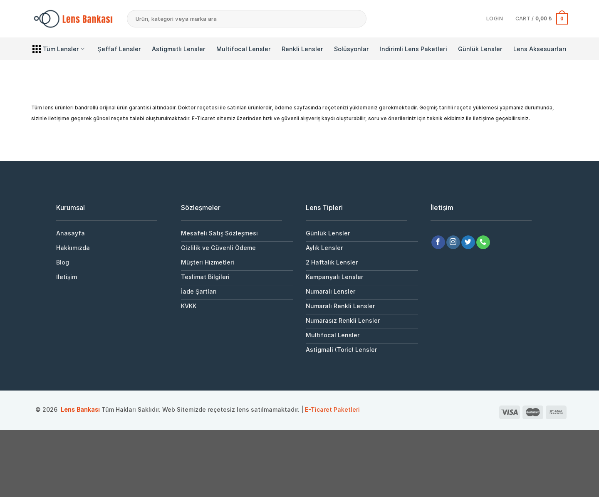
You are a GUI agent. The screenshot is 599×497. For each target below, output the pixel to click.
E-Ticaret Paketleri (332, 409)
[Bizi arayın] (483, 242)
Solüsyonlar (351, 48)
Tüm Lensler (58, 49)
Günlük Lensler (480, 48)
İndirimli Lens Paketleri (413, 48)
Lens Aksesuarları (540, 48)
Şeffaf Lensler (119, 48)
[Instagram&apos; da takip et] (453, 242)
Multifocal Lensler (243, 48)
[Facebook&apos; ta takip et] (438, 242)
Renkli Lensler (302, 48)
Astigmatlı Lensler (178, 48)
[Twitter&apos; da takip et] (468, 242)
